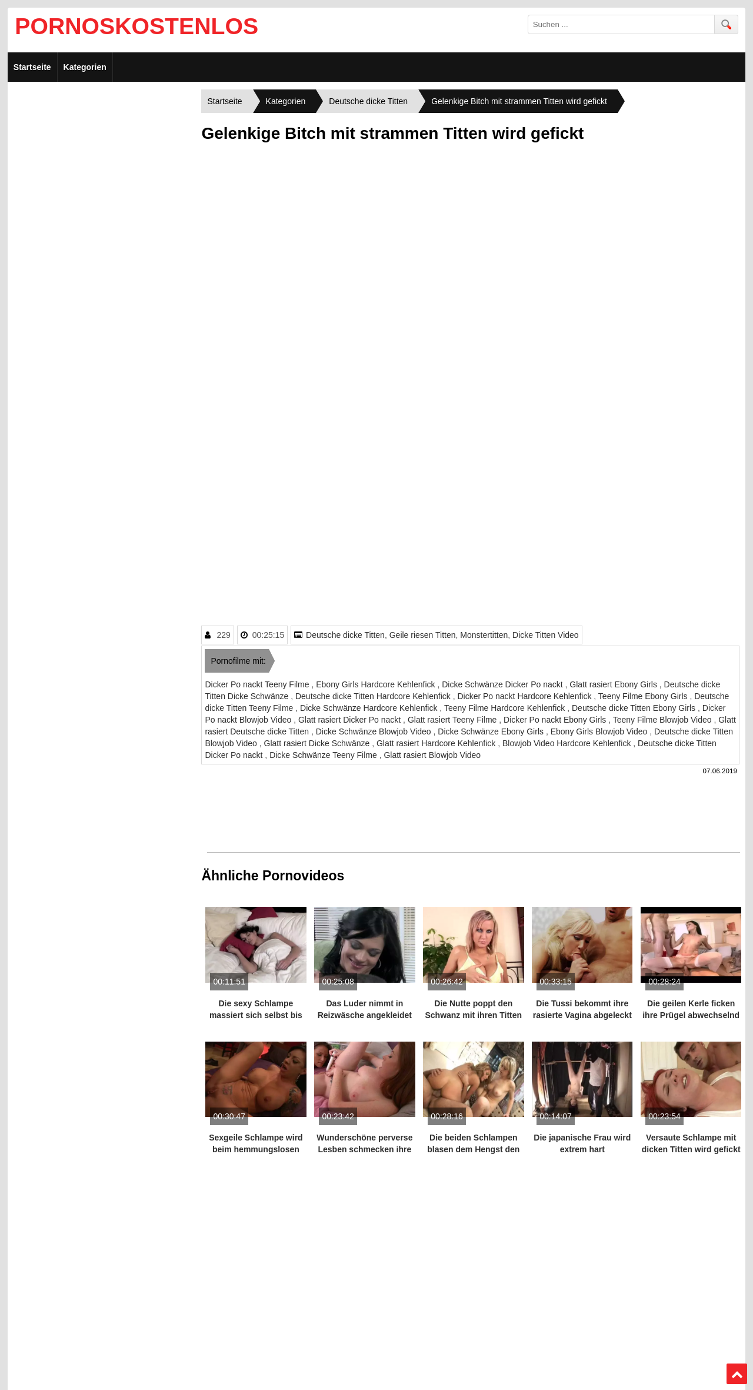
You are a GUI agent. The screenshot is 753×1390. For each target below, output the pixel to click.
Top (736, 1374)
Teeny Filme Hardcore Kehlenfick (505, 708)
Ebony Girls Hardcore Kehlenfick (376, 684)
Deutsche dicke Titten (345, 635)
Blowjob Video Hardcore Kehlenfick (567, 743)
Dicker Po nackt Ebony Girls (556, 719)
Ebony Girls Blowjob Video (600, 731)
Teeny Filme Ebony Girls (644, 696)
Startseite (32, 67)
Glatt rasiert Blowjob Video (432, 755)
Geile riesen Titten (422, 635)
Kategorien (85, 67)
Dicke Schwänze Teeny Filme (324, 755)
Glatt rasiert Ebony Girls (614, 684)
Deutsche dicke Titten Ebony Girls (635, 708)
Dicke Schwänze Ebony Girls (492, 731)
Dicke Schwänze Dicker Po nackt (503, 684)
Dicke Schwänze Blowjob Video (375, 731)
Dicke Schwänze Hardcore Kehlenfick (369, 708)
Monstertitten (484, 635)
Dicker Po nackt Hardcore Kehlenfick (525, 696)
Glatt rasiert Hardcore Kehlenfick (437, 743)
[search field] (621, 24)
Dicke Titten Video (545, 635)
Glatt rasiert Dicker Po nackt (350, 719)
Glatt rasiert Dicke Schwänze (318, 743)
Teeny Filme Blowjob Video (663, 719)
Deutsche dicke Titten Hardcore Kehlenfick (374, 696)
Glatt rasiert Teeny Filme (453, 719)
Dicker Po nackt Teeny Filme (258, 684)
